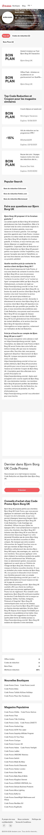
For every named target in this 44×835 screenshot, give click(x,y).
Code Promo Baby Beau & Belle (15, 776)
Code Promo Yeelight (29, 747)
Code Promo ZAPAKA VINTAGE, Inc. (18, 783)
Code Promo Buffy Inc (12, 794)
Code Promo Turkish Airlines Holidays (18, 692)
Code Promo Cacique (12, 740)
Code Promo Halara (11, 747)
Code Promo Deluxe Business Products (18, 786)
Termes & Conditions (23, 822)
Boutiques (16, 6)
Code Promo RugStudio (13, 807)
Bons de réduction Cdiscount (15, 188)
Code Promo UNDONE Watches (16, 754)
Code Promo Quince (28, 712)
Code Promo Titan (11, 715)
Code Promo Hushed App (13, 726)
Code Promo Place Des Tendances (17, 696)
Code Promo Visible (11, 712)
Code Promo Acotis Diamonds (15, 765)
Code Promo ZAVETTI (28, 723)
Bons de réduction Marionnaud (15, 199)
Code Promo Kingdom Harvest (15, 779)
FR (29, 5)
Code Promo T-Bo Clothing (14, 719)
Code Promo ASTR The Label (15, 730)
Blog (23, 6)
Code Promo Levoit (27, 685)
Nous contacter (24, 819)
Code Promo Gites (11, 689)
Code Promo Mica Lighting (14, 790)
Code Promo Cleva (11, 685)
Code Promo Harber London (14, 769)
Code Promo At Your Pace (14, 737)
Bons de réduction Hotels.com (15, 193)
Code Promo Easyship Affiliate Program (19, 733)
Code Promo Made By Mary (14, 762)
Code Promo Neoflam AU (13, 803)
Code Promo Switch (11, 758)
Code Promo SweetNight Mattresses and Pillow (19, 798)
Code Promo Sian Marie (13, 772)
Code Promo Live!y (11, 723)
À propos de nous (8, 819)
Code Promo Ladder (11, 751)
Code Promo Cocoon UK (13, 744)
